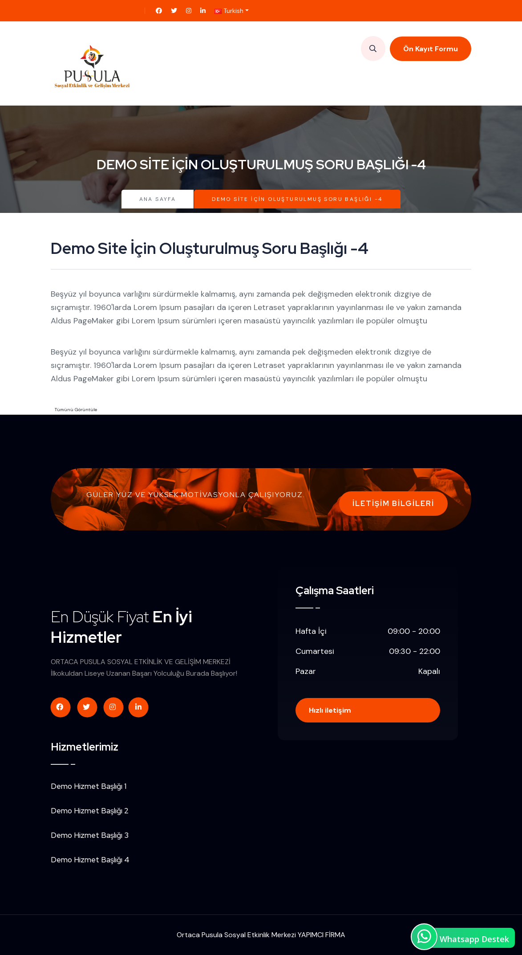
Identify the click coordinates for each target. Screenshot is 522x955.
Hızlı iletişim (330, 710)
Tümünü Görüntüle (76, 409)
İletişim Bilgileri (393, 503)
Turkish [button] (228, 11)
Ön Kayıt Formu (430, 48)
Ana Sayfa (157, 199)
